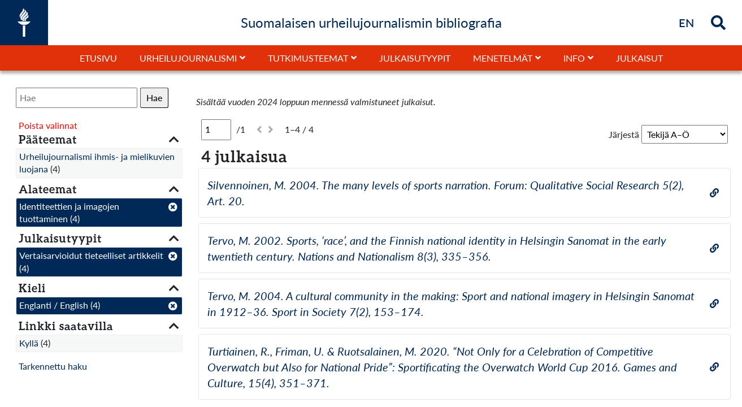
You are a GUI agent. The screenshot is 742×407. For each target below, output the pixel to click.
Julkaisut (639, 58)
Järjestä (624, 134)
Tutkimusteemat (308, 58)
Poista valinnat (48, 125)
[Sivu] (216, 129)
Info (574, 58)
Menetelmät (502, 58)
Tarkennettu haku (53, 366)
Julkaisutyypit (414, 58)
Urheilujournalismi (188, 58)
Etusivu (98, 58)
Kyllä (28, 342)
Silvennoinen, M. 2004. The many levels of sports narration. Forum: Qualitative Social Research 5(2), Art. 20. (445, 192)
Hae (154, 97)
